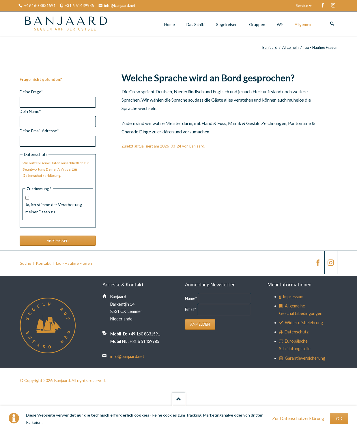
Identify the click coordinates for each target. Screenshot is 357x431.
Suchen (332, 24)
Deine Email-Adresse (39, 130)
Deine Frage (31, 91)
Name (191, 298)
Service (302, 5)
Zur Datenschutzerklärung (298, 418)
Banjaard (269, 47)
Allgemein (290, 47)
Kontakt (43, 263)
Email (191, 309)
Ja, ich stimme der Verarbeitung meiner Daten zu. (53, 208)
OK (339, 418)
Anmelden (200, 324)
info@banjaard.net (127, 356)
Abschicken (58, 240)
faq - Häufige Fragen (74, 263)
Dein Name (30, 111)
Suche (25, 263)
